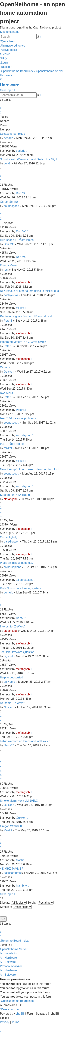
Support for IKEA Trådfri (15, 494)
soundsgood (11, 205)
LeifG (7, 163)
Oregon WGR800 (11, 826)
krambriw (21, 885)
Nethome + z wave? (12, 702)
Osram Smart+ (9, 201)
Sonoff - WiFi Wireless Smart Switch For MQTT (29, 159)
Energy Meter (8, 265)
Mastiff (8, 830)
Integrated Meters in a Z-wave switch (23, 341)
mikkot (20, 307)
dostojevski (11, 295)
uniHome (9, 681)
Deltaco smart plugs (12, 133)
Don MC (21, 193)
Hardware (9, 84)
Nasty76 (21, 618)
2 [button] (1, 108)
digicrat (8, 656)
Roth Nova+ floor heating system (20, 588)
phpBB (20, 1013)
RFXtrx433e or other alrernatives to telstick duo (29, 290)
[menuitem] (12, 45)
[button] (0, 112)
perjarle (8, 137)
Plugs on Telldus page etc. (16, 562)
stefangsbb (23, 282)
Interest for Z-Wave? (13, 626)
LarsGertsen (11, 541)
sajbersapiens (12, 567)
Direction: (16, 906)
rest (6, 269)
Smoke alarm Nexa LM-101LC (19, 800)
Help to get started (11, 677)
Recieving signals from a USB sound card (26, 316)
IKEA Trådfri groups (12, 443)
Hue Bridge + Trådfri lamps (17, 239)
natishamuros (12, 872)
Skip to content (9, 31)
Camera (5, 367)
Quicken (9, 371)
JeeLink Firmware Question (17, 651)
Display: (13, 902)
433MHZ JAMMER (11, 868)
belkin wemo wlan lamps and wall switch (25, 741)
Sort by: (40, 902)
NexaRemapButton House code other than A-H (29, 469)
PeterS (8, 320)
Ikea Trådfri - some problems (18, 418)
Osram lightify (8, 537)
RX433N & (6, 392)
